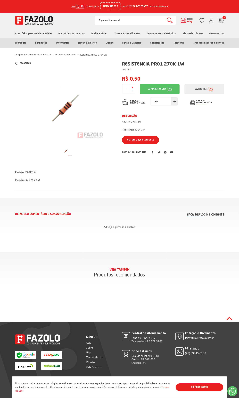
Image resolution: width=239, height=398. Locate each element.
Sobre (89, 347)
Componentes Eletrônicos (162, 33)
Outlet (109, 43)
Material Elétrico (87, 43)
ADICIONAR (201, 89)
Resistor (47, 54)
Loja (88, 342)
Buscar (170, 20)
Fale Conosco (93, 367)
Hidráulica (20, 43)
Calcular (174, 101)
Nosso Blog (190, 20)
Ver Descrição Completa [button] (140, 140)
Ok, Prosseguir (199, 387)
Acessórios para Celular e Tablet (33, 33)
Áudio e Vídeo (99, 33)
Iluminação (41, 43)
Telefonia (178, 43)
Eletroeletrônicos (193, 33)
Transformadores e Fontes (208, 43)
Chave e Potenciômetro (127, 33)
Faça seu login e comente (205, 214)
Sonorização (157, 43)
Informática (62, 43)
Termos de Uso (94, 357)
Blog (88, 352)
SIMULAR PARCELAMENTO (204, 102)
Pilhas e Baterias (131, 43)
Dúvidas (90, 362)
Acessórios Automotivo (71, 33)
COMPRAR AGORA (157, 89)
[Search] (135, 20)
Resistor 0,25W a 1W (65, 54)
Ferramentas (216, 33)
